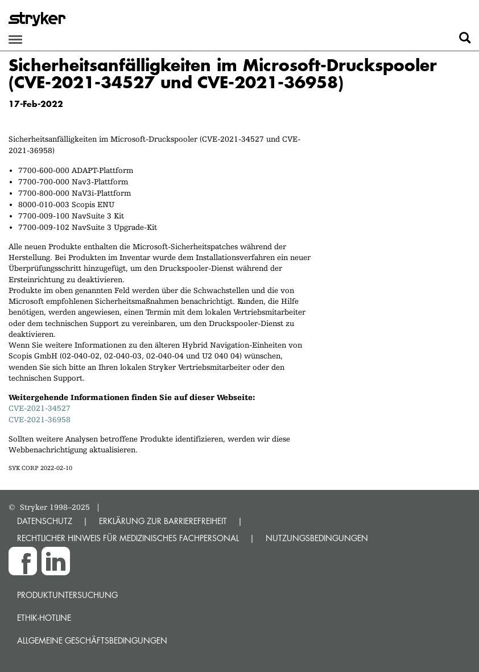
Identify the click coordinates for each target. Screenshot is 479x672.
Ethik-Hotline (44, 617)
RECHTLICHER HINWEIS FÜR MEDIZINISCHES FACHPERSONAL (128, 538)
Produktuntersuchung (67, 594)
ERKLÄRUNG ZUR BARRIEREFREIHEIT (163, 521)
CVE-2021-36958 (40, 419)
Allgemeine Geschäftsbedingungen (92, 640)
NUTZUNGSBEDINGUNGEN (317, 538)
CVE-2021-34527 (40, 408)
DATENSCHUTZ (44, 521)
